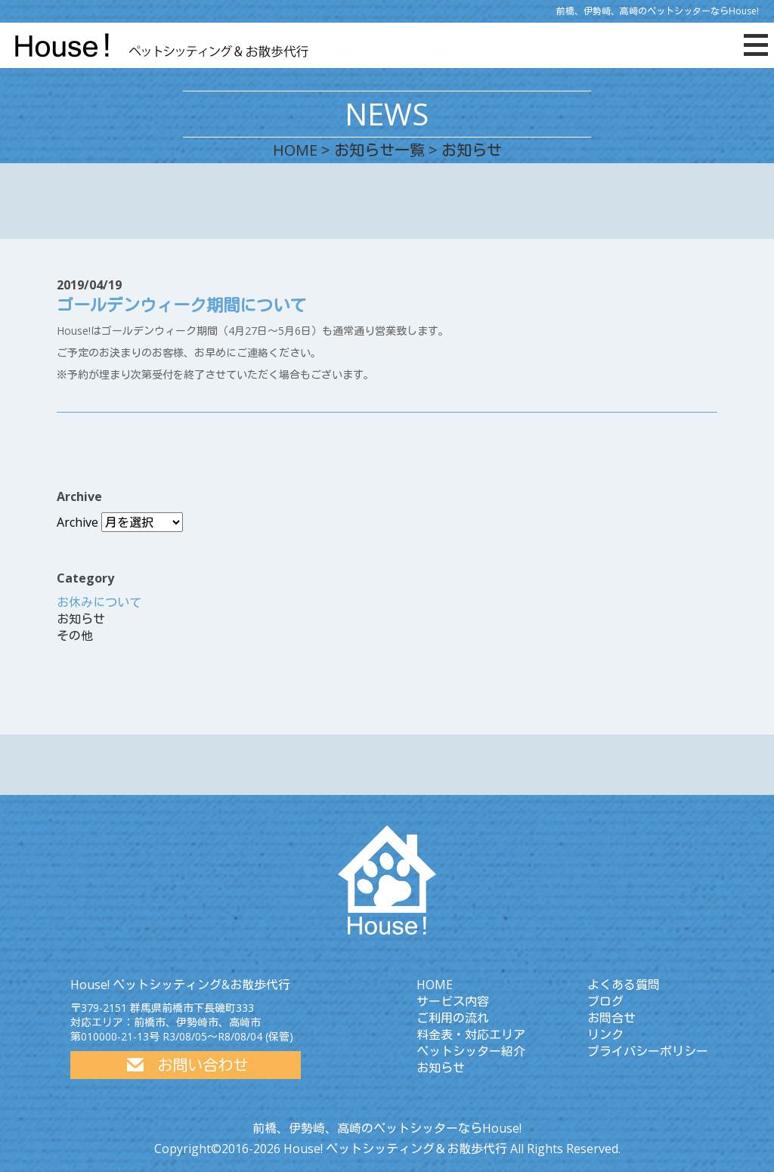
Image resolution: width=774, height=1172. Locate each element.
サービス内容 (452, 1001)
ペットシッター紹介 (470, 1051)
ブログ (605, 1001)
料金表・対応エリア (470, 1034)
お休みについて (99, 602)
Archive (77, 522)
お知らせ (81, 619)
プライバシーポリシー (647, 1051)
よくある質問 (623, 984)
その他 (75, 635)
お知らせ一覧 (379, 150)
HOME (295, 150)
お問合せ (611, 1018)
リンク (605, 1034)
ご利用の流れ (452, 1018)
